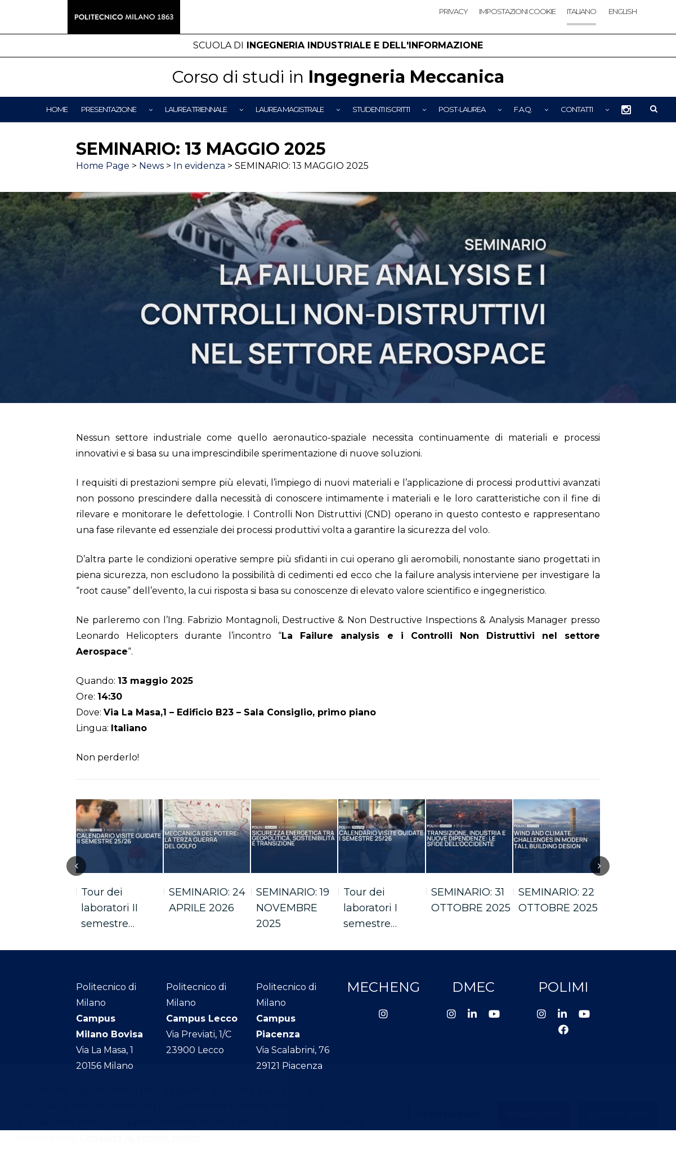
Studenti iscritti (381, 109)
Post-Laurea (461, 109)
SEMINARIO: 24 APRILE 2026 (207, 900)
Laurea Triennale (196, 109)
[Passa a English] (622, 21)
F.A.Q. (523, 109)
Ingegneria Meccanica (338, 76)
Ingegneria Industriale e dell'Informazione (338, 45)
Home (57, 109)
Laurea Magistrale (290, 109)
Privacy (453, 11)
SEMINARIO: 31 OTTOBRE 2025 (471, 900)
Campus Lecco (202, 1018)
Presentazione (108, 109)
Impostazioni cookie (517, 11)
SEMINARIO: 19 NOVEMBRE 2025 (292, 908)
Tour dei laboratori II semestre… (109, 908)
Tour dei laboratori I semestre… (370, 908)
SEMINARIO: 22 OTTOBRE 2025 (558, 900)
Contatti (577, 109)
